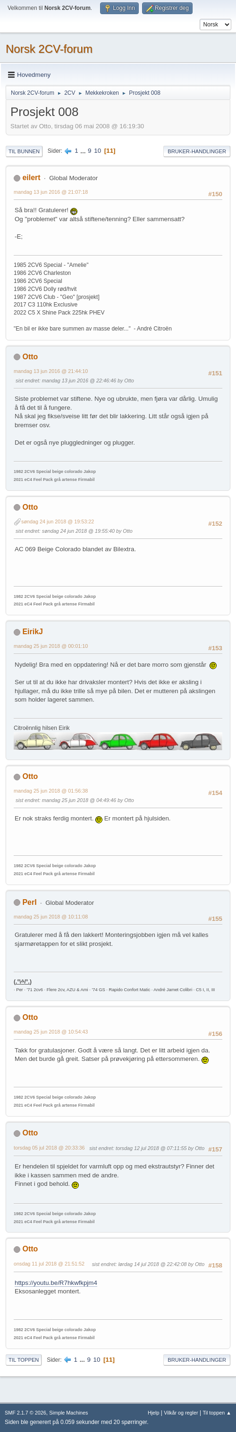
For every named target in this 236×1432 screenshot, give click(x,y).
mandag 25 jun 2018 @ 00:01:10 (51, 646)
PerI (29, 902)
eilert (31, 178)
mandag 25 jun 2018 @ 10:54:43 (51, 1032)
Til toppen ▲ (216, 1412)
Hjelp (154, 1412)
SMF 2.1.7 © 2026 (25, 1412)
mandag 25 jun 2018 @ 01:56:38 (51, 791)
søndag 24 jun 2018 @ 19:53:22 (57, 521)
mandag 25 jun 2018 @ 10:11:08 (51, 916)
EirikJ (32, 632)
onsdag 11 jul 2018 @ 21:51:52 (49, 1263)
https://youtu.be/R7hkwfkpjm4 (56, 1282)
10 (97, 150)
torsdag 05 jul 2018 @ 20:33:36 (49, 1148)
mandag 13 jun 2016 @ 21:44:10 (51, 371)
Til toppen (23, 1360)
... (83, 150)
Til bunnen (24, 151)
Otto (30, 357)
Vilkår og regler (181, 1412)
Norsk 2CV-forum (49, 48)
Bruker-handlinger (197, 151)
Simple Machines (68, 1412)
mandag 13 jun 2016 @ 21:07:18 (51, 192)
